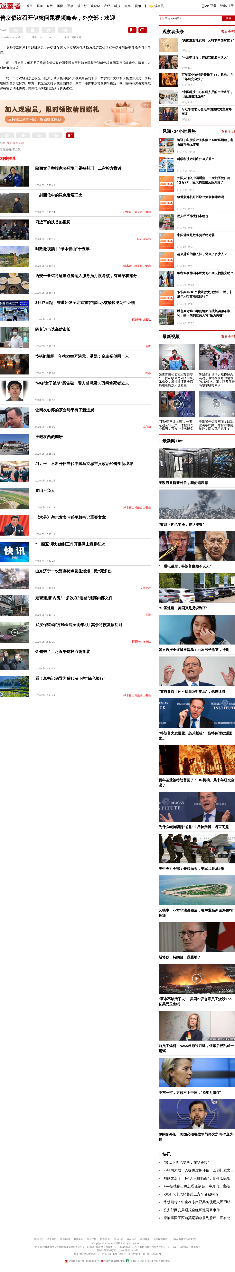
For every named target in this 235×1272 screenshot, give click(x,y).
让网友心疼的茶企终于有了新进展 (64, 410)
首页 (29, 6)
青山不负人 (45, 490)
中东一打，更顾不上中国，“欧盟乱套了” (190, 1093)
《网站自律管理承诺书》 (184, 1239)
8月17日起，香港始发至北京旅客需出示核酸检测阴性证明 (85, 302)
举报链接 (145, 1239)
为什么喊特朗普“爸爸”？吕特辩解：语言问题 (194, 827)
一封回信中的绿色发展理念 (58, 195)
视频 (138, 6)
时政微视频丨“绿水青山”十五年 (62, 249)
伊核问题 (18, 143)
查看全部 (228, 32)
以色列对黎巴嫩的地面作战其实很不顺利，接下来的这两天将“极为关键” (203, 313)
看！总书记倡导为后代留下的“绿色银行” (70, 678)
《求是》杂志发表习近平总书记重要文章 (70, 517)
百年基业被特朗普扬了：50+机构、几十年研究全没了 (207, 77)
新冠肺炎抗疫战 (141, 319)
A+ (50, 37)
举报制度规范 (161, 1239)
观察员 (157, 6)
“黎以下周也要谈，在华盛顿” (181, 524)
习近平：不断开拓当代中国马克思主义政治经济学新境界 (84, 463)
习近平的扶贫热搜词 (52, 222)
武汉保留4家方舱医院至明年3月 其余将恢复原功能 (78, 624)
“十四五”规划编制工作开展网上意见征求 (70, 544)
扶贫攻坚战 (144, 239)
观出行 (82, 6)
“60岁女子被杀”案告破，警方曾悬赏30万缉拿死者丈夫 (82, 383)
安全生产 (145, 588)
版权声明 (65, 1239)
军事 (70, 6)
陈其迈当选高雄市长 (52, 329)
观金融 (95, 6)
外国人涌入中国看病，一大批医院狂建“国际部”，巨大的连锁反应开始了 (203, 180)
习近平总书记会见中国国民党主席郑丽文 (207, 111)
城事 (128, 6)
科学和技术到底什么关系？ (196, 159)
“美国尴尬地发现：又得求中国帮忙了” (208, 40)
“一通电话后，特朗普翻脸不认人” (205, 57)
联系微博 (105, 1239)
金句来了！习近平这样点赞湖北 (62, 651)
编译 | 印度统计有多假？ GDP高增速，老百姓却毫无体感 (205, 142)
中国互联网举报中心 (112, 1261)
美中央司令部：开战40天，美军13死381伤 (191, 869)
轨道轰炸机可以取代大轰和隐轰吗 (200, 197)
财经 (50, 6)
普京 (9, 143)
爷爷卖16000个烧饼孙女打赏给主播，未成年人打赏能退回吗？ (204, 294)
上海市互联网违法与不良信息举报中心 (148, 1261)
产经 (107, 6)
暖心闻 (147, 427)
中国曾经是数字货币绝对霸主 (197, 235)
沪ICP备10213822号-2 (45, 1247)
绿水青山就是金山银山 (137, 212)
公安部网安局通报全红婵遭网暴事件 (192, 1210)
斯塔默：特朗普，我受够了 (180, 957)
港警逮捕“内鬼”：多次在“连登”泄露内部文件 (74, 598)
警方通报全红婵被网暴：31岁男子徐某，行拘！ (196, 650)
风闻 (39, 6)
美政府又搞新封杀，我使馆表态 (183, 483)
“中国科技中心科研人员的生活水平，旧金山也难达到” (207, 94)
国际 (60, 6)
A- (41, 37)
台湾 (148, 346)
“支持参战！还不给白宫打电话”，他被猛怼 (192, 691)
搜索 (228, 18)
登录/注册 (227, 6)
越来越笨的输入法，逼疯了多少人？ (202, 254)
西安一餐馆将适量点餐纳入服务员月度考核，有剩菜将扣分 (86, 275)
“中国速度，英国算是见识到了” (183, 608)
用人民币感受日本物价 (192, 216)
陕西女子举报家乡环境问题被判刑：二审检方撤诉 (78, 168)
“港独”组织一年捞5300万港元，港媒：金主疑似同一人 (82, 356)
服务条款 (78, 1239)
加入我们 (118, 1239)
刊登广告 (91, 1239)
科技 (117, 6)
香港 (148, 373)
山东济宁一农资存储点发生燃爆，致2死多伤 (73, 571)
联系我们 (38, 1239)
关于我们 (51, 1239)
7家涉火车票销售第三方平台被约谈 (191, 1194)
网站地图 (131, 1239)
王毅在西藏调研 (49, 436)
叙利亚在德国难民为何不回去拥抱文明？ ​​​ (205, 273)
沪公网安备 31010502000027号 (82, 1261)
